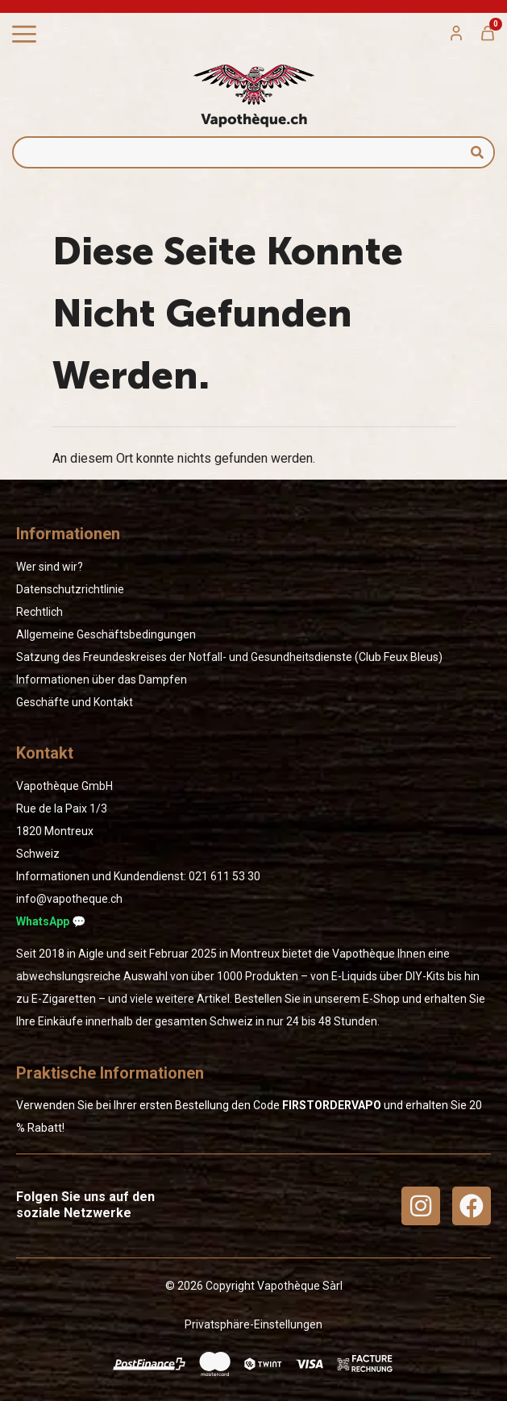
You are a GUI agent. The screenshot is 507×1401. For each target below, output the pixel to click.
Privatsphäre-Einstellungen (253, 1324)
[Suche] (477, 152)
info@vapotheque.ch (69, 898)
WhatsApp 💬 (50, 921)
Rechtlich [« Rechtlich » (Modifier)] (39, 611)
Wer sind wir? (49, 566)
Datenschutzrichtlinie (70, 589)
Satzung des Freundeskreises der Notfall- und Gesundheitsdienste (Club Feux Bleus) (229, 657)
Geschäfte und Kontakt (74, 702)
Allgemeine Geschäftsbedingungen (106, 634)
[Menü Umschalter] (24, 34)
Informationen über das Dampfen (101, 679)
